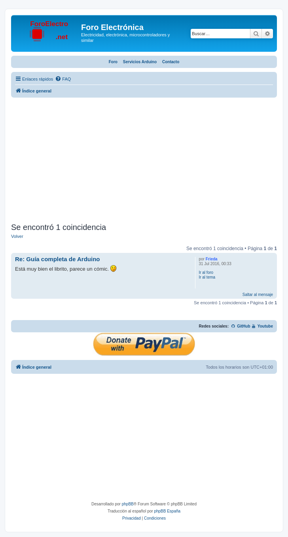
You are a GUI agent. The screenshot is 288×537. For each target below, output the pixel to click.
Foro (113, 62)
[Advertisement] (144, 161)
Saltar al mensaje (258, 294)
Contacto (170, 62)
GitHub (240, 326)
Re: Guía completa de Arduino (57, 259)
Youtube (262, 326)
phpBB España (167, 511)
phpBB (128, 504)
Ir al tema (207, 277)
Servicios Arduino (140, 62)
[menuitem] (63, 79)
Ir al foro (206, 272)
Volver (17, 236)
